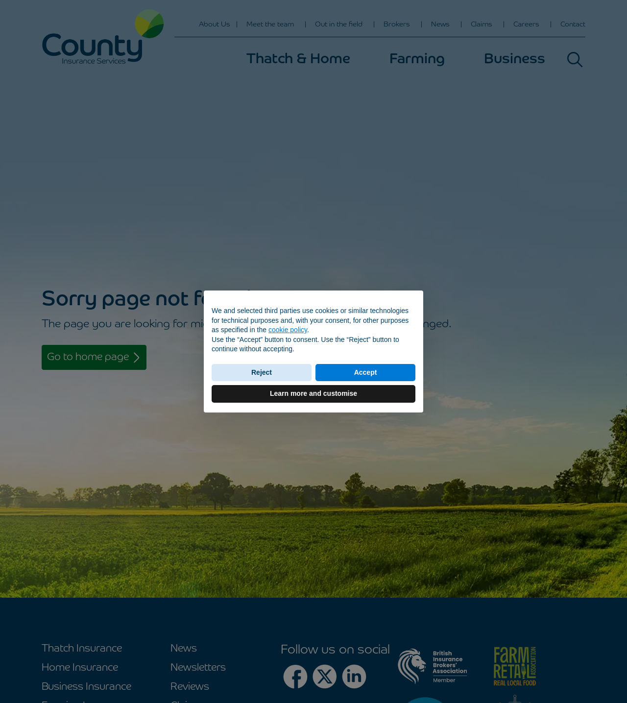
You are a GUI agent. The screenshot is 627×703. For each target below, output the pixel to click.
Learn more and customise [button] (313, 393)
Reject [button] (261, 372)
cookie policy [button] (287, 330)
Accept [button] (365, 372)
